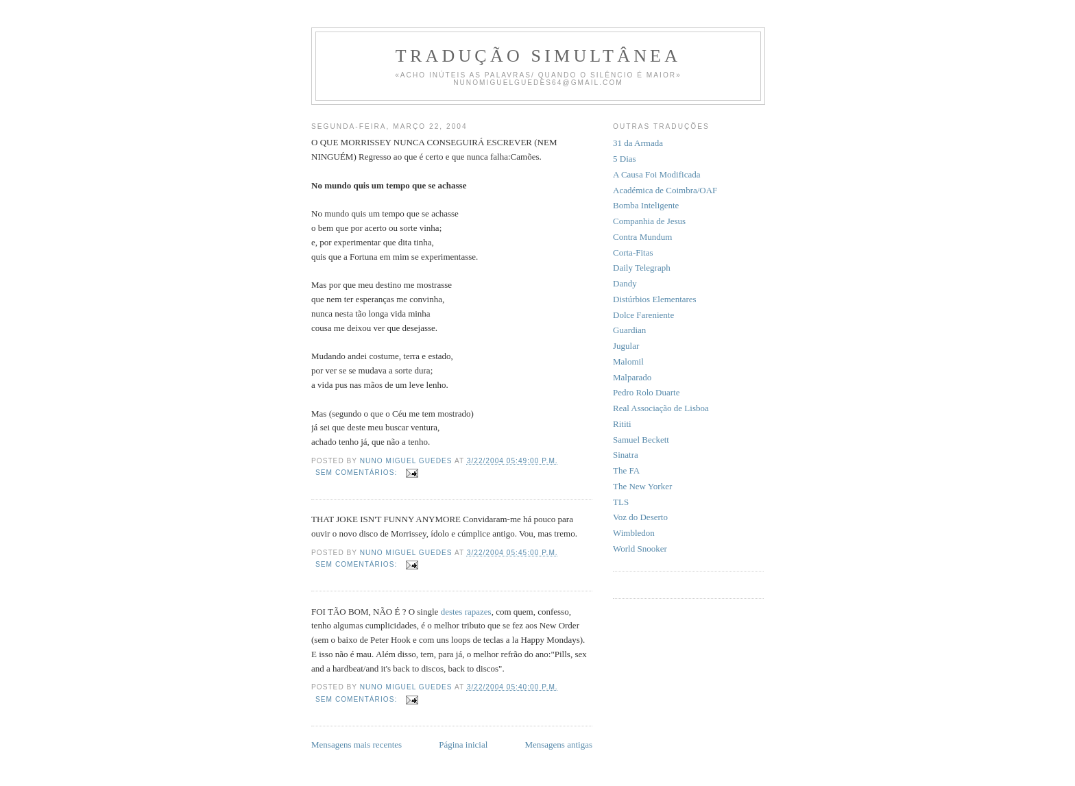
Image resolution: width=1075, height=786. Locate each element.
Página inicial (463, 744)
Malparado (632, 377)
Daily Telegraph (642, 267)
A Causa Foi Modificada (656, 174)
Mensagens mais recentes (356, 744)
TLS (621, 502)
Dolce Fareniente (643, 315)
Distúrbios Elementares (655, 299)
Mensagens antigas (558, 744)
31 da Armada (638, 143)
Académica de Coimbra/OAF (665, 190)
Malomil (628, 361)
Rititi (622, 424)
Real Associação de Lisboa (661, 408)
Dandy (625, 283)
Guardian (629, 330)
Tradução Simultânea (538, 56)
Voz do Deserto (640, 517)
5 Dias (624, 158)
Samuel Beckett (641, 439)
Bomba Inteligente (646, 205)
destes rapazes (466, 611)
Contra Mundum (642, 237)
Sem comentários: (357, 472)
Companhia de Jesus (649, 221)
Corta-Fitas (633, 252)
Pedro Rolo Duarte (646, 392)
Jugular (626, 346)
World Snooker (640, 548)
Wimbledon (634, 533)
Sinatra (625, 455)
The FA (626, 470)
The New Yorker (642, 486)
